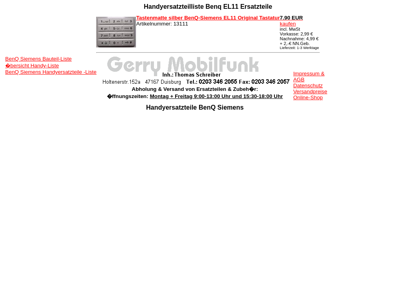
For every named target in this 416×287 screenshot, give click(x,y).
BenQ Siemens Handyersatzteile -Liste (51, 72)
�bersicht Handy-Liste (32, 66)
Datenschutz (308, 85)
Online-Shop (308, 97)
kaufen (291, 21)
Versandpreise (310, 91)
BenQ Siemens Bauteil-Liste (38, 59)
